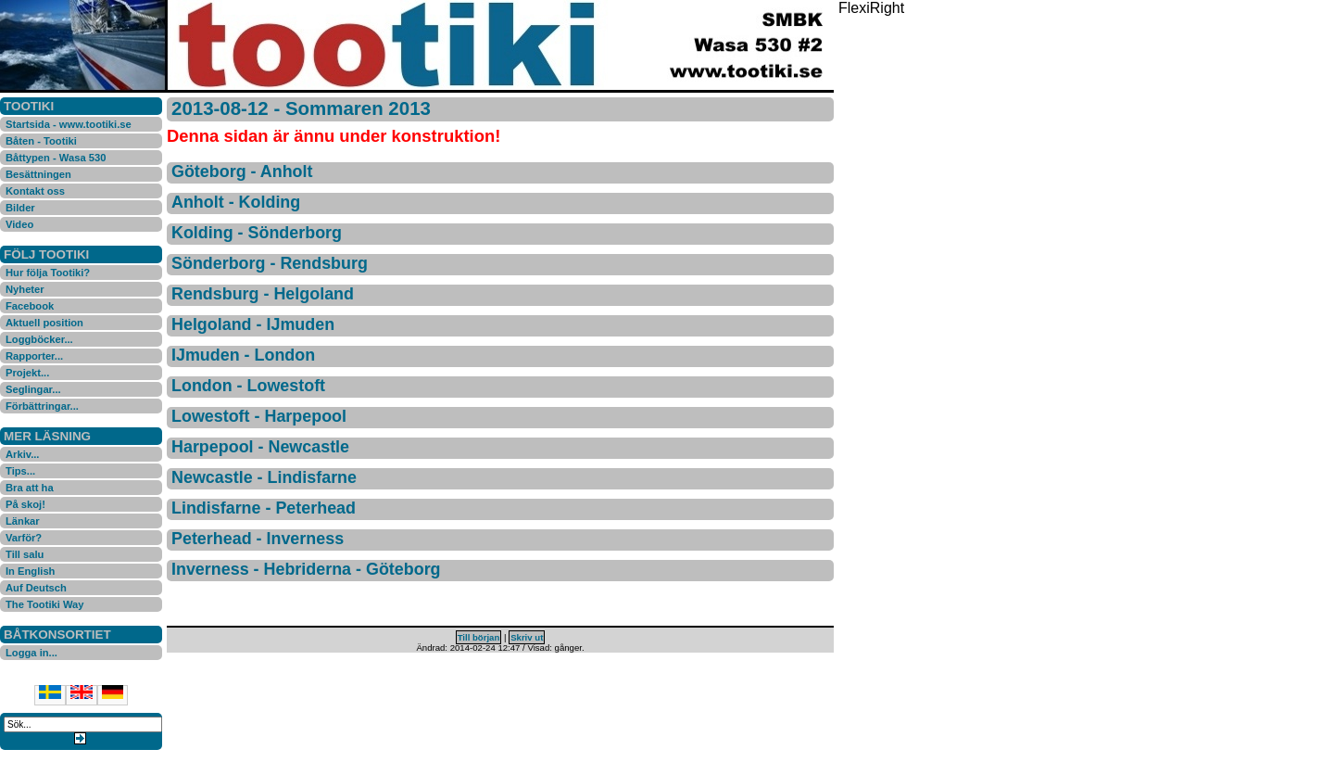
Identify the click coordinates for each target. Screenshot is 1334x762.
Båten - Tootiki (41, 140)
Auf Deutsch (36, 587)
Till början (479, 637)
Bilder (20, 207)
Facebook (30, 305)
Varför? (24, 537)
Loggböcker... (39, 339)
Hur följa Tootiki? (48, 272)
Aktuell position (44, 322)
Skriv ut (526, 637)
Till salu (25, 554)
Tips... (20, 470)
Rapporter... (34, 356)
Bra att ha (30, 487)
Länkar (23, 521)
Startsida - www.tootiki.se (69, 124)
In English (30, 571)
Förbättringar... (42, 406)
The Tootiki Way (45, 604)
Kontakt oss (35, 191)
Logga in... (31, 652)
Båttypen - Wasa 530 (56, 157)
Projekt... (27, 372)
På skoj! (25, 504)
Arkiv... (22, 454)
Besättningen (38, 174)
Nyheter (25, 289)
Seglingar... (33, 389)
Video (19, 224)
